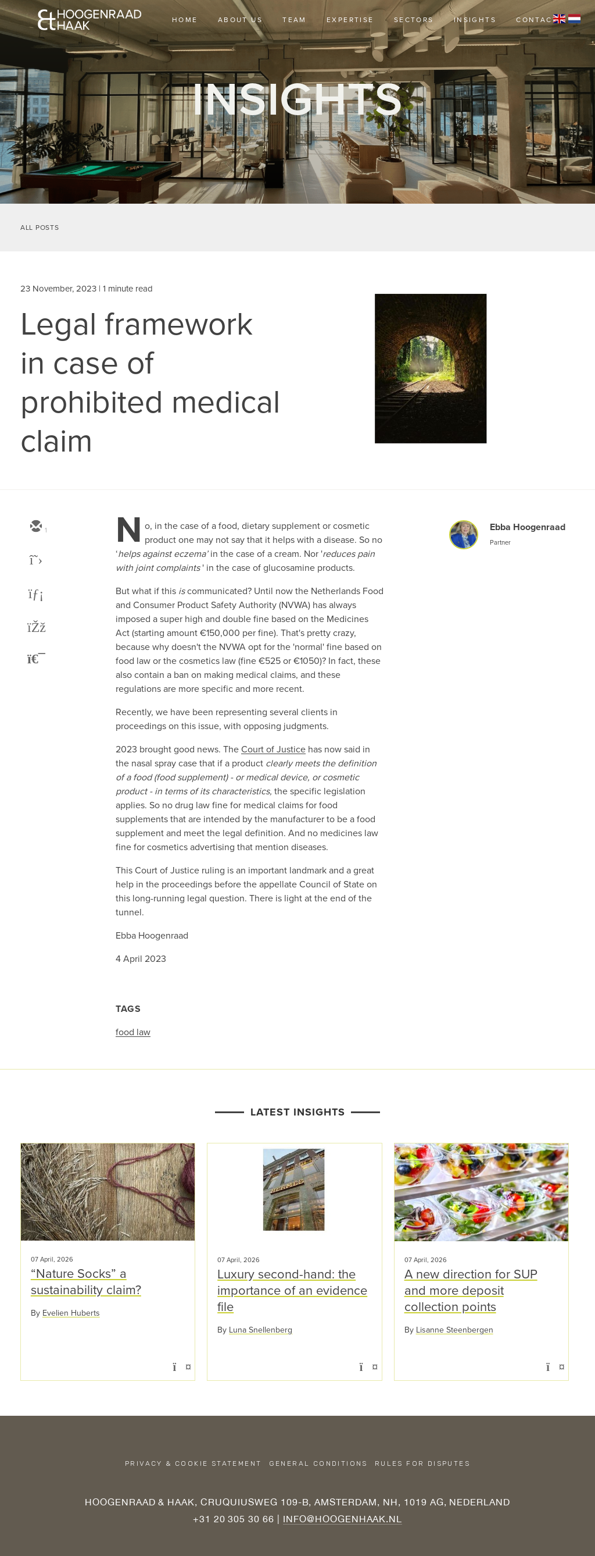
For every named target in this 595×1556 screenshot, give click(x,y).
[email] (35, 527)
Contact (537, 20)
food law (133, 1032)
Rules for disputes (422, 1463)
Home (185, 20)
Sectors (414, 20)
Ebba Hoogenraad (527, 527)
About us (240, 20)
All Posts (39, 227)
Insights (475, 20)
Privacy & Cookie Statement (193, 1463)
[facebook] (35, 628)
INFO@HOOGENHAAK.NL (342, 1519)
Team (294, 20)
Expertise (350, 20)
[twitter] (35, 561)
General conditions (318, 1463)
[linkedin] (35, 595)
